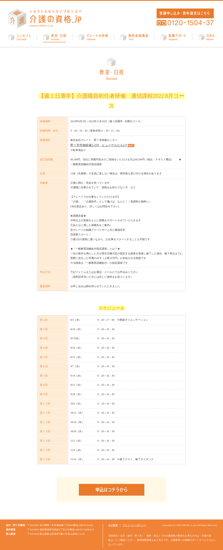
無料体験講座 (134, 38)
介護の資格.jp (44, 18)
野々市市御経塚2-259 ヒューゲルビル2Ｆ (95, 144)
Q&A (206, 38)
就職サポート (173, 38)
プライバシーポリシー (134, 524)
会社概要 (113, 524)
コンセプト (19, 38)
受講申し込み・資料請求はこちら (184, 13)
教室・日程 (54, 38)
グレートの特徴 (93, 38)
